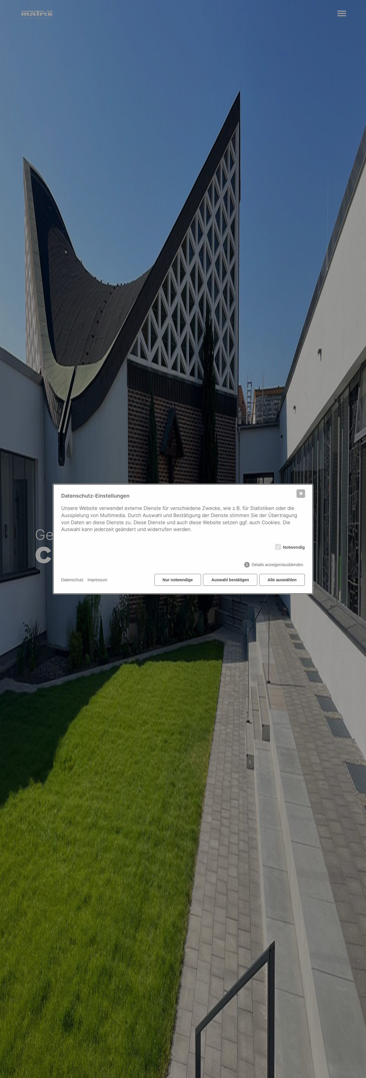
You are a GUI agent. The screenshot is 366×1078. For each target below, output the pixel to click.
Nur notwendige (178, 580)
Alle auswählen (282, 580)
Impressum (97, 580)
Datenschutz (72, 580)
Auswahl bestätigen (230, 580)
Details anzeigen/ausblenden (277, 564)
